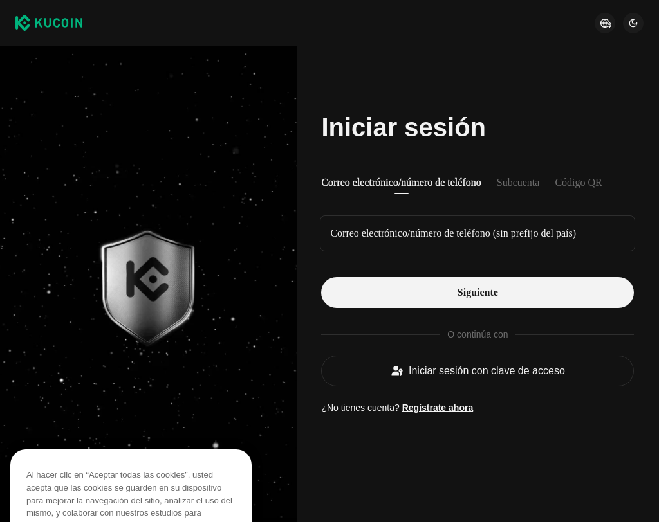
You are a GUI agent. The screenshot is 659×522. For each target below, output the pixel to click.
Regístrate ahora (437, 407)
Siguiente (478, 292)
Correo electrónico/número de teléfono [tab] (401, 182)
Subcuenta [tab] (518, 182)
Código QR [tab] (578, 182)
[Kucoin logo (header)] (48, 22)
